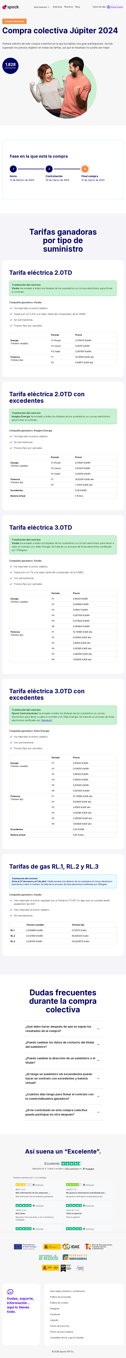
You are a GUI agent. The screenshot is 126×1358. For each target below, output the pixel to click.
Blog (77, 7)
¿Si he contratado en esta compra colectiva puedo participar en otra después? (56, 1112)
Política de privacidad (60, 1297)
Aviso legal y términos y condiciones (67, 1291)
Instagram (54, 1308)
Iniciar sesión (117, 7)
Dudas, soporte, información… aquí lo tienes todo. (20, 1305)
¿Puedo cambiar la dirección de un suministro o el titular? (60, 1060)
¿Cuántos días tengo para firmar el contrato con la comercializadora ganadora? (59, 1096)
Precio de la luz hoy (59, 1326)
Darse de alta (99, 7)
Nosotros (68, 7)
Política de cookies (59, 1302)
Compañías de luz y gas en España (67, 1337)
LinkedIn (54, 1320)
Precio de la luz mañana (61, 1332)
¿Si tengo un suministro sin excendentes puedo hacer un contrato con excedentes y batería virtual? (58, 1078)
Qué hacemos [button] (40, 7)
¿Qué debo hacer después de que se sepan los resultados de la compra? (58, 1029)
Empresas (57, 7)
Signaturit (46, 720)
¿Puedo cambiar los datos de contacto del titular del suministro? (59, 1045)
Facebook (55, 1314)
